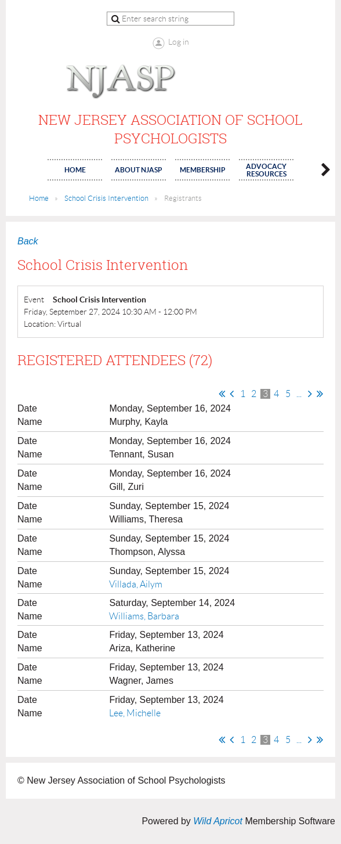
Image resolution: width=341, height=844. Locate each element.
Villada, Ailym (135, 584)
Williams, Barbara (144, 616)
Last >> (319, 393)
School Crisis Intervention (106, 198)
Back (27, 241)
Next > (310, 393)
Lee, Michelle (135, 713)
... (299, 394)
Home (39, 198)
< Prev (231, 393)
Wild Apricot (217, 821)
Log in (178, 41)
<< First (221, 393)
